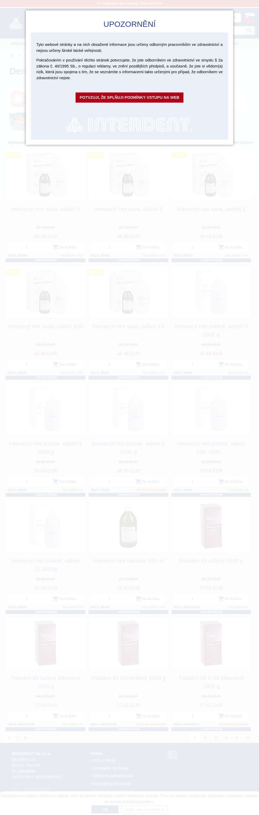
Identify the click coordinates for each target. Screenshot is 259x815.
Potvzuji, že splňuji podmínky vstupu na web (130, 97)
